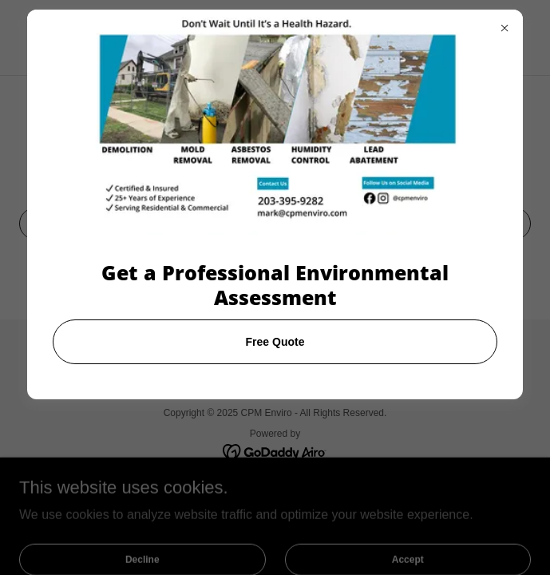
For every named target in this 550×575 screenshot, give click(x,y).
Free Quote (275, 341)
